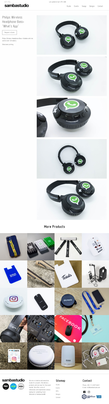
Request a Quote (9, 32)
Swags (84, 6)
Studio (69, 6)
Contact (100, 6)
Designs (92, 6)
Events (76, 6)
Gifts (57, 391)
